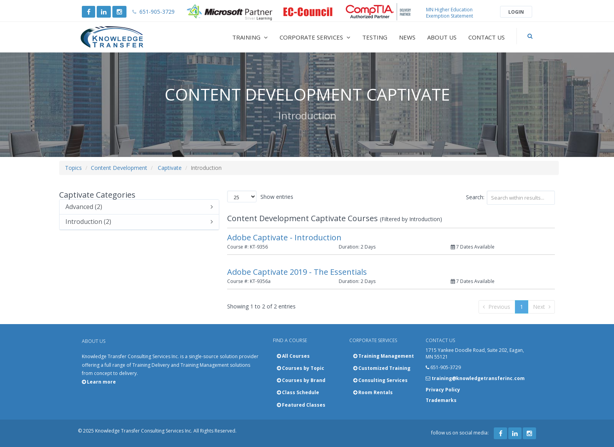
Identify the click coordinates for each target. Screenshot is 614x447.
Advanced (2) (139, 207)
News (407, 37)
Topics (73, 167)
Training (250, 37)
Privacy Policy (443, 389)
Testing (374, 37)
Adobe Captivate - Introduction (284, 237)
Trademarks (441, 400)
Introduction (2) (139, 221)
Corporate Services (315, 37)
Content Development (119, 167)
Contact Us (486, 37)
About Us (442, 37)
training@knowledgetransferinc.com (478, 378)
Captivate (170, 167)
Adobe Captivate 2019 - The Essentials (297, 272)
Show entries (260, 196)
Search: (510, 198)
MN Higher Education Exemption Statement (449, 12)
